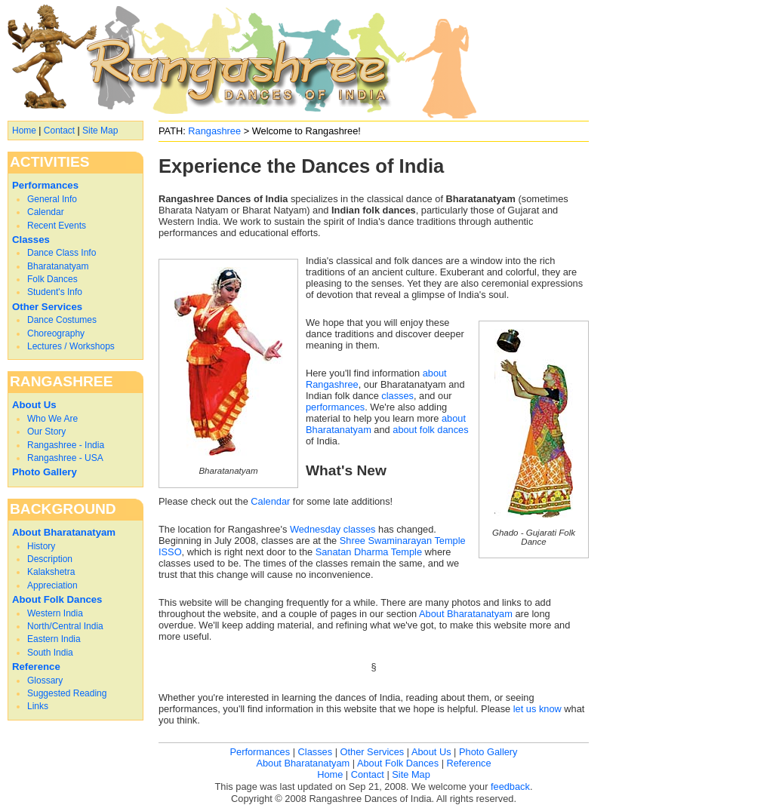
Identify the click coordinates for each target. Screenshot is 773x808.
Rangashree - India (65, 445)
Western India (55, 613)
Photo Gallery (44, 472)
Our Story (46, 431)
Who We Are (52, 418)
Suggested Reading (66, 693)
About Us (34, 404)
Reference (36, 666)
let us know (537, 708)
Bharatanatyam (57, 266)
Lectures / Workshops (71, 346)
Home (24, 130)
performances (335, 407)
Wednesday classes (333, 529)
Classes (31, 239)
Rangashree (214, 131)
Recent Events (56, 225)
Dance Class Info (61, 252)
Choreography (56, 333)
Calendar (270, 501)
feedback (510, 786)
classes (397, 395)
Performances (45, 185)
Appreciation (52, 585)
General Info (52, 199)
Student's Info (54, 292)
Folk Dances (52, 279)
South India (50, 652)
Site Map (100, 130)
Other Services (47, 306)
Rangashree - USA (65, 458)
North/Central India (65, 626)
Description (49, 559)
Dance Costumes (62, 320)
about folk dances (430, 429)
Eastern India (54, 639)
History (41, 546)
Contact (59, 130)
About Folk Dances (57, 599)
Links (37, 706)
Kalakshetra (51, 572)
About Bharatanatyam (466, 613)
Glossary (45, 680)
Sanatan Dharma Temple (369, 552)
